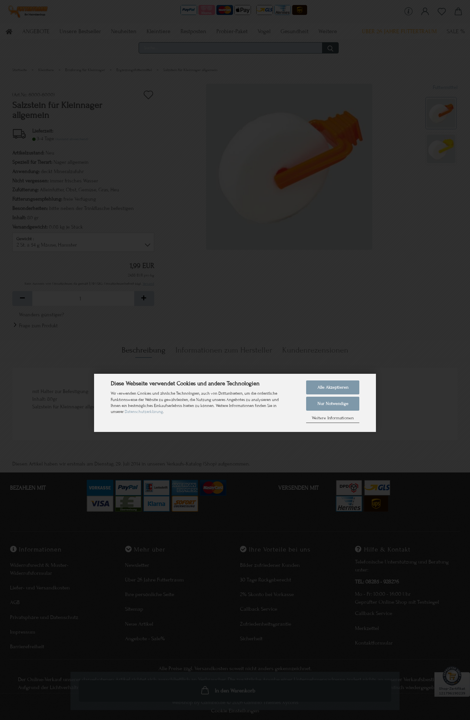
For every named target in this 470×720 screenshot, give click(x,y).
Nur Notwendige (332, 403)
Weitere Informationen (333, 418)
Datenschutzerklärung (144, 411)
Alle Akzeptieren (332, 387)
